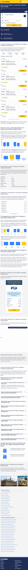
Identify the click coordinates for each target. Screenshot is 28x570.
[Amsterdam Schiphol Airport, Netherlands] (15, 18)
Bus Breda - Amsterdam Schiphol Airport (7, 524)
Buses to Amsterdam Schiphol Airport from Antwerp (8, 519)
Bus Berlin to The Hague (4, 495)
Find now (22, 70)
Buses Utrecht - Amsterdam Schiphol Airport (7, 547)
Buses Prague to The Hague (5, 510)
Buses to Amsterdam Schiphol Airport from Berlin (8, 522)
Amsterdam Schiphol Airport (21, 327)
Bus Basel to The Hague (4, 493)
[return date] (21, 21)
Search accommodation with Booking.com (9, 22)
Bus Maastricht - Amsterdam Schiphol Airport (7, 541)
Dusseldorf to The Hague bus (5, 498)
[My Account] (20, 2)
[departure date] (9, 21)
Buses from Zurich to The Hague (6, 515)
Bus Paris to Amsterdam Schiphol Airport (7, 542)
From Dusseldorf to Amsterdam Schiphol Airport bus (8, 529)
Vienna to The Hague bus (5, 513)
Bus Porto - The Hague (4, 508)
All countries (18, 568)
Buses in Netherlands (8, 556)
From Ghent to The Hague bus (5, 500)
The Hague (11, 327)
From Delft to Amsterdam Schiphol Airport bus (8, 527)
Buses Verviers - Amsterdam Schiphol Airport (7, 551)
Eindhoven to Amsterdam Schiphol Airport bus (8, 532)
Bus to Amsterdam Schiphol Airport (23, 556)
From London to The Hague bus (6, 505)
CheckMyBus (2, 556)
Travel (16, 566)
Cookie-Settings (18, 562)
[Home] (9, 1)
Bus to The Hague (14, 556)
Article (16, 563)
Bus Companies (18, 565)
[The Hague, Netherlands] (15, 15)
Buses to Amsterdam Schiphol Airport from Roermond (9, 544)
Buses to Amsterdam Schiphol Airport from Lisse (8, 539)
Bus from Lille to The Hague (5, 503)
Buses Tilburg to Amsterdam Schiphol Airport (7, 546)
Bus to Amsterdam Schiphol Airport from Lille (7, 537)
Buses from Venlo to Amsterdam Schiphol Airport (8, 549)
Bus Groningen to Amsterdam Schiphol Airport (8, 534)
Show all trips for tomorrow (14, 119)
